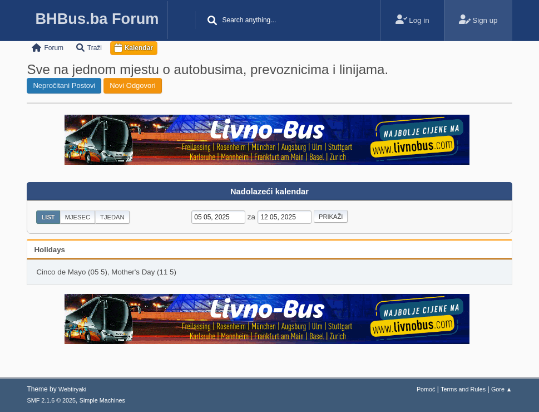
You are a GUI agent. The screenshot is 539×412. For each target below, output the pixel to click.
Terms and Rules (463, 389)
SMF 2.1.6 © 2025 (51, 400)
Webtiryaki (72, 389)
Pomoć (426, 389)
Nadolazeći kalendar (269, 191)
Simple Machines (102, 400)
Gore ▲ (501, 389)
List (48, 217)
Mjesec (77, 217)
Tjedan (112, 217)
